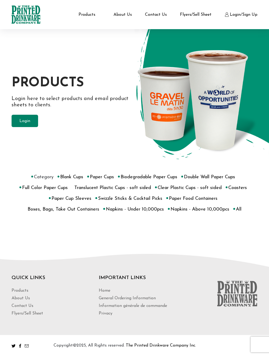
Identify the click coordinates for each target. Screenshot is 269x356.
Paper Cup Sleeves (71, 198)
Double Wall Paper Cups (209, 177)
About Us (122, 15)
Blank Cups (71, 177)
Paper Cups (102, 177)
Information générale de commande (133, 306)
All (238, 209)
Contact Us (156, 15)
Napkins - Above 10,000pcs (199, 209)
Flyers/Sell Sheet (195, 15)
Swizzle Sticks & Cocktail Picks (130, 198)
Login (235, 15)
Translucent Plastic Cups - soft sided (112, 188)
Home (104, 291)
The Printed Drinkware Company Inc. (161, 345)
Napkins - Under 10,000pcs (135, 209)
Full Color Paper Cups (45, 188)
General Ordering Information (127, 298)
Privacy (105, 313)
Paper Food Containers (193, 198)
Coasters (237, 188)
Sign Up (249, 15)
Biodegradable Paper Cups (149, 177)
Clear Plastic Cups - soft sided (190, 188)
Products (87, 15)
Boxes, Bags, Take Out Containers (63, 209)
